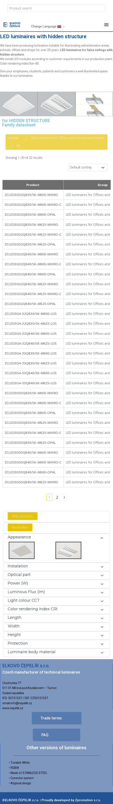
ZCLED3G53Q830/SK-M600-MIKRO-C (33, 403)
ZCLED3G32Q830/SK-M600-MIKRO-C (33, 204)
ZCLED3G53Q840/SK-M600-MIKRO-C (33, 462)
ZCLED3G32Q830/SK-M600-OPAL (30, 214)
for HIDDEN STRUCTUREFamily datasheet (26, 122)
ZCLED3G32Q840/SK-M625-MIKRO (31, 284)
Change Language (46, 26)
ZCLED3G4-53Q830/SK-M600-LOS (31, 353)
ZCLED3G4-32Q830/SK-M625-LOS (31, 323)
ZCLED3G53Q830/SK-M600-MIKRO (31, 393)
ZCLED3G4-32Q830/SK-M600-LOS (31, 313)
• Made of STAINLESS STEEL (28, 773)
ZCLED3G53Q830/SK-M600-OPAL (30, 412)
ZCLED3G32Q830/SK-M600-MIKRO (31, 194)
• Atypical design (20, 783)
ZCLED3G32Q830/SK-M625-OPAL (30, 244)
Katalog (13, 138)
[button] (106, 24)
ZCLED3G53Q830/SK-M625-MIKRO (31, 422)
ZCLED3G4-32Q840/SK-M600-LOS (31, 333)
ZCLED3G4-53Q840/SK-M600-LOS (31, 373)
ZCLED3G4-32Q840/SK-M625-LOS (31, 343)
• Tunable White (19, 762)
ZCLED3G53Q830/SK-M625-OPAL (30, 442)
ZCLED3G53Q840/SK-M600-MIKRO (31, 452)
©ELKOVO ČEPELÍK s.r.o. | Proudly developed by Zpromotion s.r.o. (51, 800)
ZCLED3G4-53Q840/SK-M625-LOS (31, 383)
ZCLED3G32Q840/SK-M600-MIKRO (31, 254)
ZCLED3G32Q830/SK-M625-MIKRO (31, 224)
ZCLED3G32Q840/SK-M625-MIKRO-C (33, 294)
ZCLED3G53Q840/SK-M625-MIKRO (31, 482)
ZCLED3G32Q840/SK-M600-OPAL (30, 274)
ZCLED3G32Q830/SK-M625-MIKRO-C (33, 234)
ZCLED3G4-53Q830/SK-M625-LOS (31, 363)
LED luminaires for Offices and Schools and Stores (68, 138)
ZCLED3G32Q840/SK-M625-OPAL (30, 303)
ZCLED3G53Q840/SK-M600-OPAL (30, 472)
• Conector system (21, 778)
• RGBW (14, 767)
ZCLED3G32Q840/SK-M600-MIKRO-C (33, 264)
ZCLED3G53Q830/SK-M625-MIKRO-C (33, 432)
